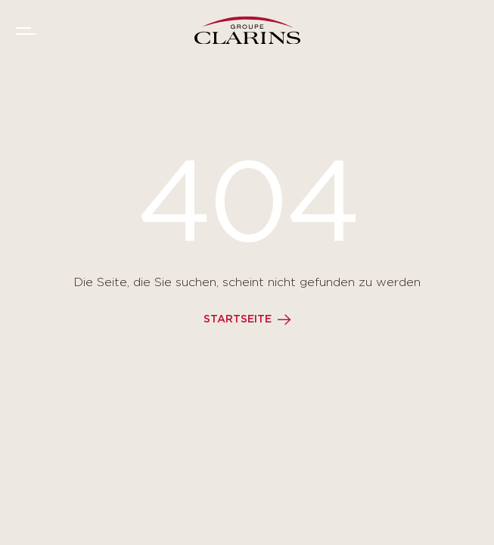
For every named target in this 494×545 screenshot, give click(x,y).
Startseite (238, 319)
